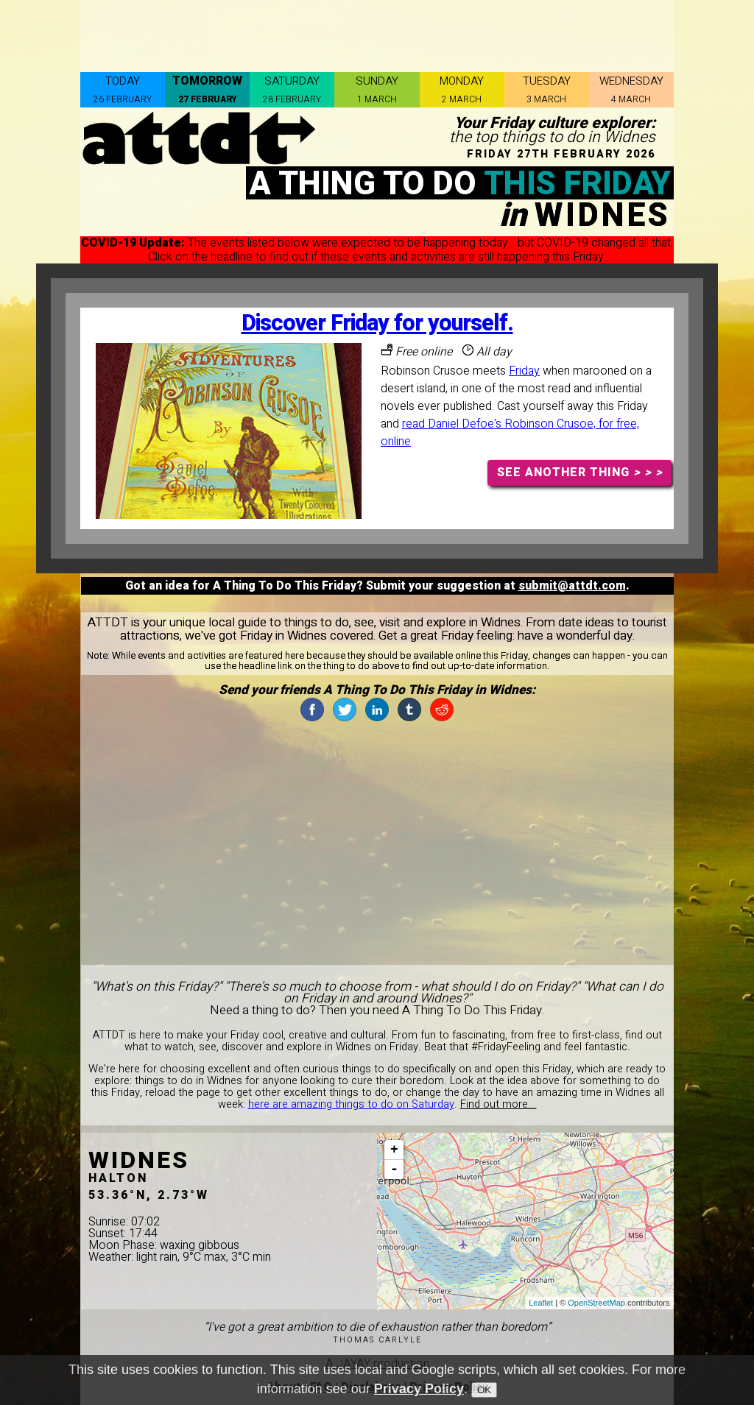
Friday (524, 371)
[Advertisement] (377, 33)
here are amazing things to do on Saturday (351, 1104)
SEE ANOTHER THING (580, 472)
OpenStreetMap (596, 1302)
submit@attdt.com (572, 586)
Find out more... (498, 1104)
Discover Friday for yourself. (377, 323)
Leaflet (541, 1302)
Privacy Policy (419, 1388)
